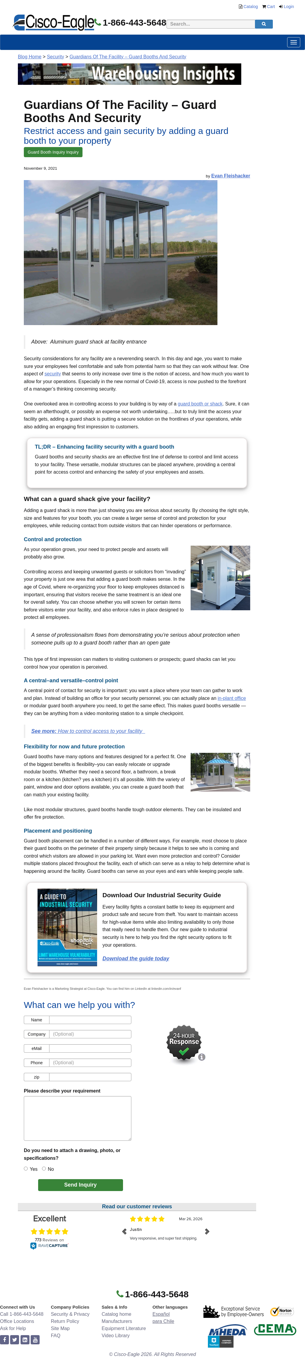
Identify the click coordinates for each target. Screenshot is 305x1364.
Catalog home (116, 1314)
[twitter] (14, 1340)
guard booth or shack (200, 403)
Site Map (60, 1328)
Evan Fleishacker (230, 175)
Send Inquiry (80, 1185)
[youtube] (35, 1340)
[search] (264, 24)
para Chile (163, 1321)
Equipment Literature (124, 1328)
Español (161, 1314)
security (52, 373)
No (48, 1169)
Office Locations (17, 1321)
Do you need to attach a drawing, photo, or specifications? (72, 1154)
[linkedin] (25, 1340)
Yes (31, 1169)
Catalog (250, 6)
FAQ (55, 1335)
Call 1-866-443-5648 (21, 1314)
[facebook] (4, 1340)
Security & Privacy (70, 1314)
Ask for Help (13, 1328)
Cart (271, 6)
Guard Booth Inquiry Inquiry (53, 152)
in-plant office (232, 698)
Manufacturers (117, 1321)
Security (55, 56)
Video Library (116, 1335)
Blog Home (29, 56)
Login (289, 6)
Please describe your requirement (62, 1090)
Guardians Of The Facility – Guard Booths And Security (127, 56)
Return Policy (65, 1321)
